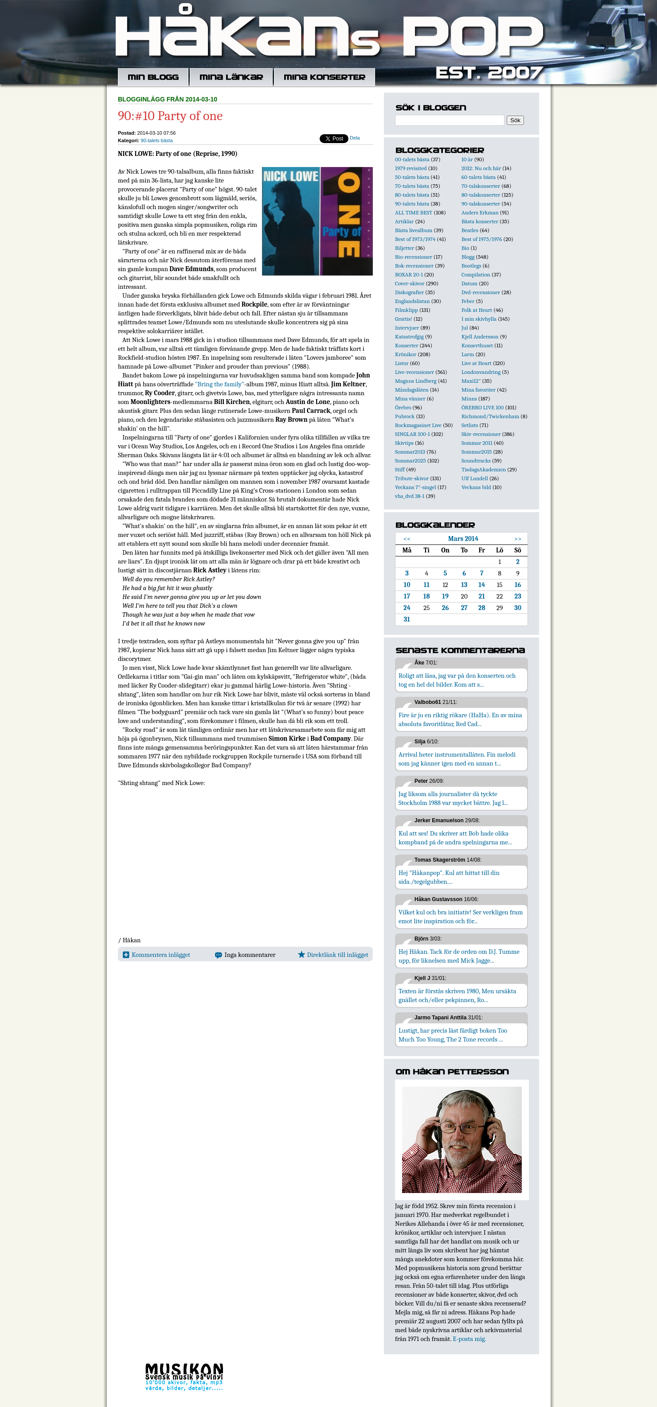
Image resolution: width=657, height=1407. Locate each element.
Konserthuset (477, 345)
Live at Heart (476, 363)
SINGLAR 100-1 (412, 434)
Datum (469, 283)
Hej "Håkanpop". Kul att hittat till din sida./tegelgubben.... (449, 877)
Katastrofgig (409, 336)
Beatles (469, 230)
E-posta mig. (469, 1339)
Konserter (406, 345)
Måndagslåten (412, 389)
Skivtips (404, 442)
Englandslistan (412, 301)
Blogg (467, 256)
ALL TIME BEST (413, 212)
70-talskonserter (480, 186)
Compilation (475, 274)
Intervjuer (407, 327)
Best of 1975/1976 (481, 239)
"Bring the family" (219, 384)
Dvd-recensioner (480, 292)
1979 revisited (411, 168)
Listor (402, 363)
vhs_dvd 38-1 (409, 496)
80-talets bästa (412, 194)
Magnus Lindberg (416, 380)
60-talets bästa (478, 177)
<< (407, 539)
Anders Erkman (479, 212)
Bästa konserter (479, 221)
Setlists (469, 425)
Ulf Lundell (474, 478)
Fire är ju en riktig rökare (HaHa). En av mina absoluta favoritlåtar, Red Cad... (460, 719)
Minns (469, 398)
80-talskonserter (480, 194)
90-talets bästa (156, 140)
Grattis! (403, 318)
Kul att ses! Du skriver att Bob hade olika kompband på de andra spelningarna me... (455, 837)
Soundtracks (476, 460)
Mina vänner (410, 398)
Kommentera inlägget (156, 955)
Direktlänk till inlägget (333, 955)
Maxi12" (471, 380)
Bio (465, 248)
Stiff (400, 469)
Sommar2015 (476, 451)
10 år (467, 159)
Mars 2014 (463, 539)
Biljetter (404, 248)
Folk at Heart (476, 310)
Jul (464, 327)
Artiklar (404, 221)
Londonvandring (481, 372)
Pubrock (405, 416)
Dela (355, 137)
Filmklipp (406, 310)
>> (518, 539)
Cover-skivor (409, 283)
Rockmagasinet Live (418, 425)
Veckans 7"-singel (415, 487)
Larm (467, 354)
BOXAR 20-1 (409, 274)
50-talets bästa (412, 177)
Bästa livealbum (413, 230)
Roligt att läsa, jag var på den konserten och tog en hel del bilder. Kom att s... (457, 680)
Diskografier (409, 292)
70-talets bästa (412, 186)
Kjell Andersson (480, 336)
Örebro (403, 407)
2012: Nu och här (481, 168)
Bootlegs (471, 265)
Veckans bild (476, 487)
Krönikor (405, 354)
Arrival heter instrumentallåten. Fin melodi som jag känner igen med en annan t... (457, 758)
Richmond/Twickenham (490, 416)
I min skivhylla (479, 318)
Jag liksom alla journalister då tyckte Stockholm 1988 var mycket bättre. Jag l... (453, 798)
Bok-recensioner (414, 265)
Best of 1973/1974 (415, 239)
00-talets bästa (412, 159)
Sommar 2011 (477, 442)
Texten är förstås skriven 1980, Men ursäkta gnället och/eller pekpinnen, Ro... (457, 995)
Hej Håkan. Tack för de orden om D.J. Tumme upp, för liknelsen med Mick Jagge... (459, 956)
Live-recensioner (414, 372)
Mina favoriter (478, 389)
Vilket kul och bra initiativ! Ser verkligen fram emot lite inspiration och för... (461, 916)
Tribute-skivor (412, 478)
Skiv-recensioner (481, 434)
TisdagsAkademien (483, 469)
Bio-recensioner (413, 256)
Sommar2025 (410, 460)
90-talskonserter (480, 203)
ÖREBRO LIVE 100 (482, 407)
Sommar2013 (410, 451)
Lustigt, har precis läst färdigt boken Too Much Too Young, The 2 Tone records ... (453, 1034)
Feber (467, 301)
